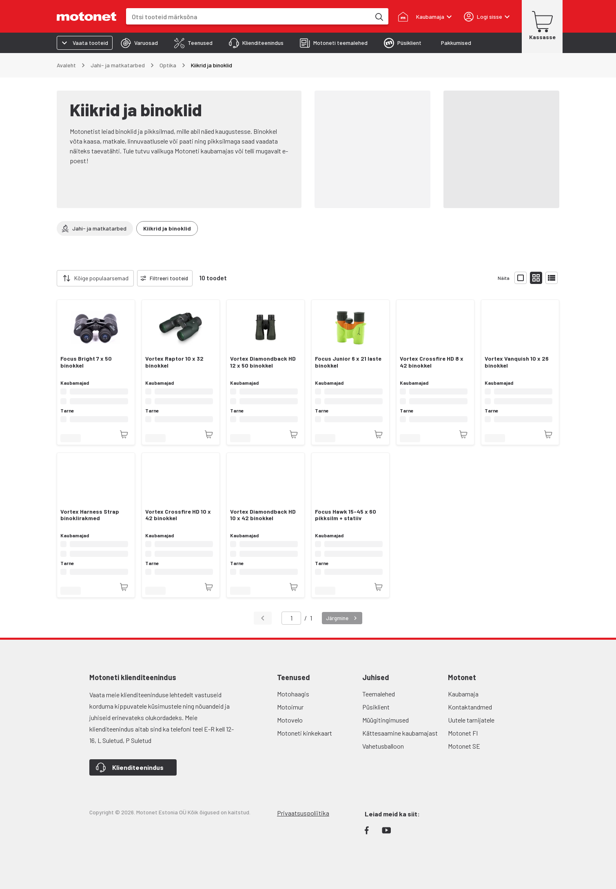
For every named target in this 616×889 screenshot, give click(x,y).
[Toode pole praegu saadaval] (124, 434)
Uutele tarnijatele (471, 720)
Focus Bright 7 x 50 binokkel (86, 362)
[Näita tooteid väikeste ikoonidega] (536, 278)
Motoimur (290, 707)
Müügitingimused (385, 720)
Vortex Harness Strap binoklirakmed (89, 515)
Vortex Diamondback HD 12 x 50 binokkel (263, 362)
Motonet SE (464, 746)
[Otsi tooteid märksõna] (378, 16)
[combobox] (248, 16)
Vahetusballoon (383, 746)
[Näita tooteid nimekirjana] (551, 278)
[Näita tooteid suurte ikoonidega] (520, 278)
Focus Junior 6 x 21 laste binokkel (348, 362)
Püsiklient (376, 707)
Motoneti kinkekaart (304, 733)
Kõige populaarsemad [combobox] (101, 278)
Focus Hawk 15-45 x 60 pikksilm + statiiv (345, 515)
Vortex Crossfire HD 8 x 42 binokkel (431, 362)
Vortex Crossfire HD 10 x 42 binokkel (178, 515)
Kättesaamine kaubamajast (400, 733)
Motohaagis (293, 694)
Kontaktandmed (470, 707)
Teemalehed (378, 694)
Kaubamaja (463, 694)
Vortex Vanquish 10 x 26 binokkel (517, 362)
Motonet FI (463, 733)
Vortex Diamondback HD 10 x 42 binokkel (263, 515)
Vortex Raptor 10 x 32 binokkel (174, 362)
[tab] (139, 43)
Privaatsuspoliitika (303, 813)
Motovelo (290, 720)
